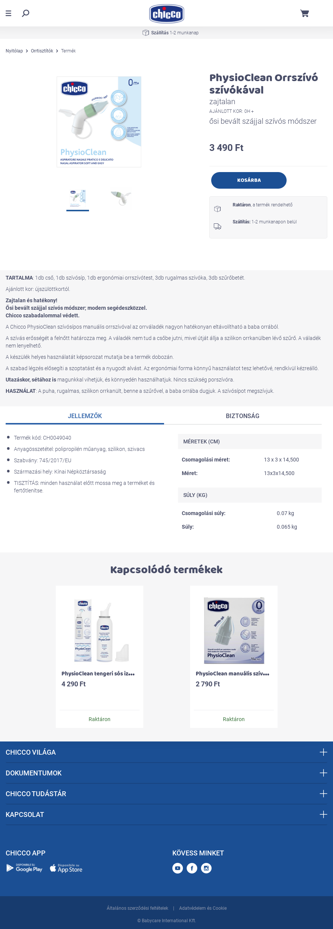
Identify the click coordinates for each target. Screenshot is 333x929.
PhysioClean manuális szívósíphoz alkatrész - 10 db (260, 673)
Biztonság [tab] (242, 416)
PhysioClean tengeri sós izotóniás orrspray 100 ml (125, 673)
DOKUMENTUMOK (166, 773)
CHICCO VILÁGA (166, 752)
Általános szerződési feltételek (137, 908)
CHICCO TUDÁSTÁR (166, 793)
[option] (99, 121)
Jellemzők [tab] (85, 416)
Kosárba (249, 180)
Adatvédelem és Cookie (203, 908)
